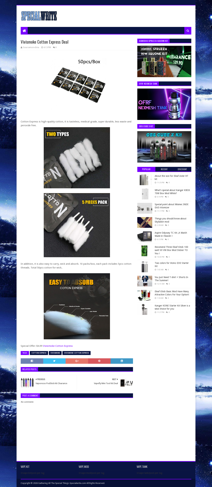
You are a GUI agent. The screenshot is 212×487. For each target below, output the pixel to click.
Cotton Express (38, 353)
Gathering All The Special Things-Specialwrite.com (62, 483)
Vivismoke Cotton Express (58, 345)
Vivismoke (55, 353)
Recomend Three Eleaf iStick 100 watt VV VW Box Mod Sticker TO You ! (171, 250)
